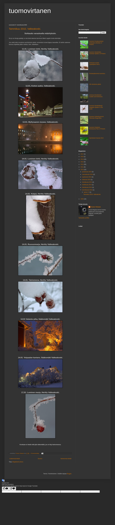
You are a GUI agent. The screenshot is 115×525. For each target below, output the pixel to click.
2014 (82, 159)
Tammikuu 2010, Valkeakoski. (25, 28)
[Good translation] (5, 488)
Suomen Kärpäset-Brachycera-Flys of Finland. (97, 128)
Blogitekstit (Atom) (17, 462)
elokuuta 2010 (86, 179)
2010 (82, 169)
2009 (82, 199)
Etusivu (40, 458)
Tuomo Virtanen (96, 207)
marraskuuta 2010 (87, 174)
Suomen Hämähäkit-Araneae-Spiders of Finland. (97, 52)
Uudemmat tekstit (14, 458)
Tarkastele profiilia (84, 218)
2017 (82, 154)
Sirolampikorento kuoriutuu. (97, 73)
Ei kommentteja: (35, 453)
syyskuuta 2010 (87, 177)
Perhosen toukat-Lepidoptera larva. (94, 63)
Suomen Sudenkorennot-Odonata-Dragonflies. (96, 117)
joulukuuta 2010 (87, 172)
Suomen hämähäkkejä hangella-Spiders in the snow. (96, 107)
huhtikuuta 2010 (87, 184)
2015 (82, 156)
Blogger (69, 473)
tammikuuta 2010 (87, 190)
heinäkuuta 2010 (87, 182)
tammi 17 (87, 192)
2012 (82, 164)
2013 (82, 162)
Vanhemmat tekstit (65, 458)
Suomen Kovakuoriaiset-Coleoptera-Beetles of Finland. (96, 42)
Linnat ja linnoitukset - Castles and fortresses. (96, 95)
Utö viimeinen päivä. (95, 84)
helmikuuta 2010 (87, 187)
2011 (82, 167)
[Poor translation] (12, 488)
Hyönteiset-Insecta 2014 (96, 138)
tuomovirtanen (30, 10)
